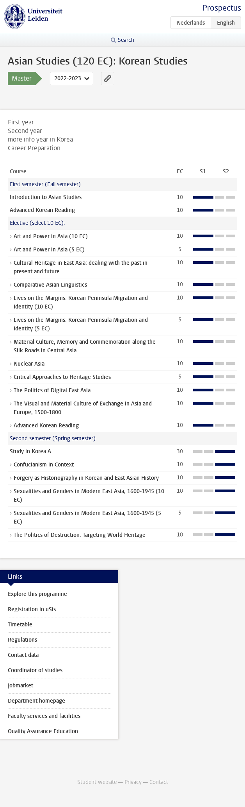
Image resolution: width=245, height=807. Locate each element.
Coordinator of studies (35, 670)
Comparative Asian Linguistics (50, 285)
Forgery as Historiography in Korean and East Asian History (86, 478)
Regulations (22, 640)
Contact (158, 782)
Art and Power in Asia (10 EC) (51, 236)
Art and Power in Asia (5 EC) (49, 249)
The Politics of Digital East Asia (52, 390)
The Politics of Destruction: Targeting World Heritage (80, 535)
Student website (97, 782)
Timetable (20, 624)
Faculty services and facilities (44, 716)
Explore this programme (37, 594)
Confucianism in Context (44, 464)
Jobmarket (20, 685)
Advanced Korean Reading (42, 210)
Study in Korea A (30, 451)
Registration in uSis (32, 609)
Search (126, 40)
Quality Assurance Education (43, 731)
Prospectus (221, 8)
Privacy (133, 782)
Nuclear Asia (29, 364)
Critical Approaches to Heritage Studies (62, 377)
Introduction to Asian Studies (46, 197)
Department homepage (36, 701)
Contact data (23, 655)
